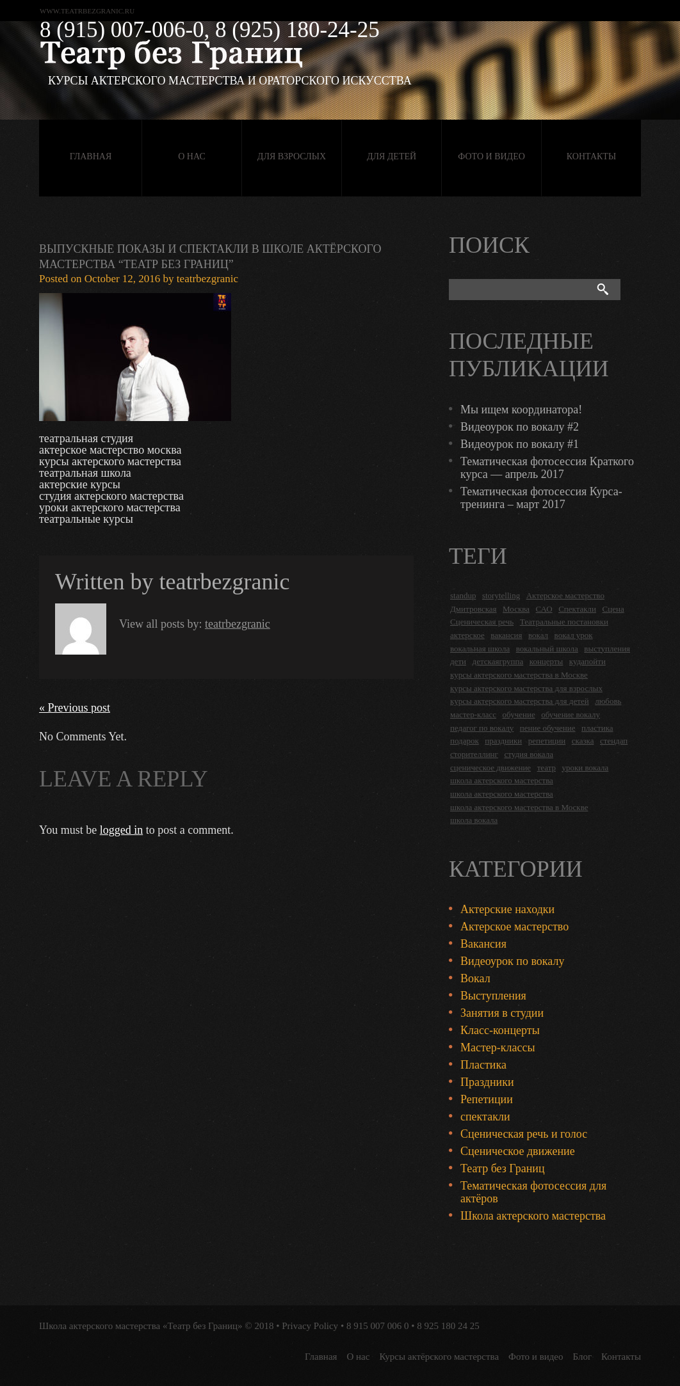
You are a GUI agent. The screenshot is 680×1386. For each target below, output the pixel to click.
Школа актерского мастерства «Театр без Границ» (141, 1326)
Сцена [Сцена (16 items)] (613, 609)
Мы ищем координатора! (521, 409)
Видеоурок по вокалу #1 (519, 444)
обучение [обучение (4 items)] (519, 714)
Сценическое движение (517, 1151)
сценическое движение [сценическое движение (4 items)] (490, 767)
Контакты (591, 156)
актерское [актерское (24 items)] (467, 635)
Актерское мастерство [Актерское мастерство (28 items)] (565, 595)
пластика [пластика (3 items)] (597, 728)
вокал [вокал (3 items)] (538, 635)
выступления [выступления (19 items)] (607, 648)
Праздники (487, 1082)
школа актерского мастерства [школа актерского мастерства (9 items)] (501, 794)
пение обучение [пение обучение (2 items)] (548, 728)
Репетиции (486, 1099)
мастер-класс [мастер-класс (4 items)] (473, 714)
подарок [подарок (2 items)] (464, 740)
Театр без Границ (502, 1168)
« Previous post (74, 707)
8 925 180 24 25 (448, 1326)
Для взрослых (291, 156)
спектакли (485, 1116)
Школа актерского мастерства (533, 1215)
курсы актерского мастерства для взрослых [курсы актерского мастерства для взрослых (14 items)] (526, 688)
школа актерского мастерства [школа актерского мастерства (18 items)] (501, 780)
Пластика (483, 1064)
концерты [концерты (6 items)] (546, 661)
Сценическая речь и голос (523, 1133)
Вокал (475, 978)
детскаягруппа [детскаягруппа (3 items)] (498, 661)
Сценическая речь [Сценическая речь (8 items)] (482, 621)
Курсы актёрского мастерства (439, 1356)
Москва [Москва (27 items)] (516, 609)
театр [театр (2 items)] (546, 767)
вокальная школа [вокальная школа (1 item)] (480, 648)
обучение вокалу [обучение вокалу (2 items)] (570, 714)
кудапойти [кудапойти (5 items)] (587, 661)
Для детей (391, 156)
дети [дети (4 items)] (458, 661)
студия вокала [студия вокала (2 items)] (528, 754)
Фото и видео (491, 156)
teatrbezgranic (207, 279)
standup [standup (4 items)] (463, 595)
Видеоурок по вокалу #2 (519, 426)
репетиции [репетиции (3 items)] (547, 740)
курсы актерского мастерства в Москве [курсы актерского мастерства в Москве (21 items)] (519, 675)
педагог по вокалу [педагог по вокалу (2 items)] (482, 728)
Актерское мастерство (514, 926)
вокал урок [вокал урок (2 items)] (574, 635)
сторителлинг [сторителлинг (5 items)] (474, 754)
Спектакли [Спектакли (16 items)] (577, 609)
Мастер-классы (497, 1047)
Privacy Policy (310, 1326)
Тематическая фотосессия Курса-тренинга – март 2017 (541, 498)
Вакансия (483, 943)
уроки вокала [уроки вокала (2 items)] (585, 767)
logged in (121, 830)
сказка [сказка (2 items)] (583, 740)
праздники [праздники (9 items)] (503, 740)
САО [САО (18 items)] (543, 609)
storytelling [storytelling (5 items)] (501, 595)
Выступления (493, 995)
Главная (91, 156)
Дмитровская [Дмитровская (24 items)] (473, 609)
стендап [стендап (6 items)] (613, 740)
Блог (582, 1356)
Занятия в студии (502, 1013)
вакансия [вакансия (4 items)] (506, 635)
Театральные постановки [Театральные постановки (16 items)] (564, 621)
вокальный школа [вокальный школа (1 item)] (547, 648)
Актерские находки (507, 909)
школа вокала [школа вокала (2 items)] (474, 820)
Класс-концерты (500, 1030)
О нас (191, 156)
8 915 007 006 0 (377, 1326)
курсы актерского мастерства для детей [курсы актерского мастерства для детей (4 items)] (519, 701)
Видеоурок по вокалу (512, 961)
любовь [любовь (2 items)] (608, 701)
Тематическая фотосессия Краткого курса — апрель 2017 (547, 468)
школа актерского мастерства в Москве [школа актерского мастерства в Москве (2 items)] (519, 807)
